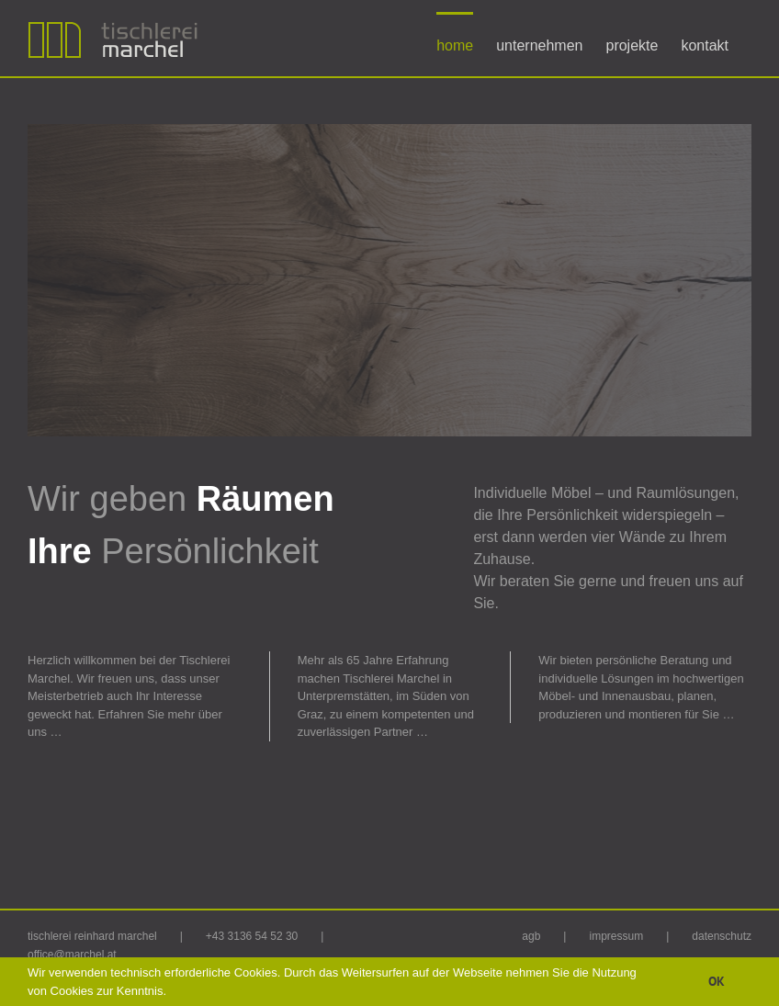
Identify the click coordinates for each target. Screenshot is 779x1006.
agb (531, 936)
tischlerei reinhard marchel (92, 936)
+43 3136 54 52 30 (252, 936)
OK (716, 981)
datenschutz (721, 936)
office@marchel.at (72, 954)
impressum (616, 936)
